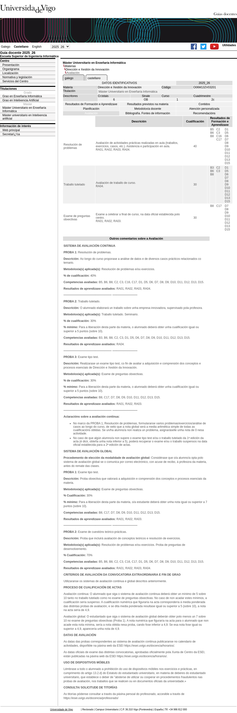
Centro (4, 61)
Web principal (11, 130)
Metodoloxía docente (147, 108)
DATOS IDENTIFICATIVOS (119, 83)
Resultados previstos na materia (147, 104)
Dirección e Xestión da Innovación (87, 69)
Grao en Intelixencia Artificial (20, 100)
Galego (5, 46)
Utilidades (229, 45)
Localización (10, 73)
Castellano (21, 46)
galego (69, 78)
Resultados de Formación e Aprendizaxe (91, 104)
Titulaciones (8, 88)
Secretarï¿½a (11, 134)
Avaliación (91, 113)
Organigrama (10, 69)
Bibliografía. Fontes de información (147, 113)
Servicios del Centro (15, 81)
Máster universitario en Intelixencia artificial (24, 117)
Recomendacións (204, 113)
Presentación (10, 65)
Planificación (91, 108)
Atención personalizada (204, 108)
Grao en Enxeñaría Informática (22, 96)
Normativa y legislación (17, 77)
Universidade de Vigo (61, 709)
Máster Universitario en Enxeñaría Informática (24, 109)
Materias (70, 66)
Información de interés (15, 126)
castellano (94, 78)
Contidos (204, 104)
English (36, 46)
